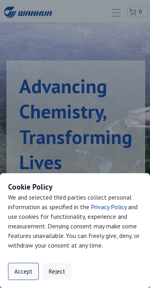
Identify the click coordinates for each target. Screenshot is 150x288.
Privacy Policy (108, 207)
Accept (23, 271)
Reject (57, 271)
